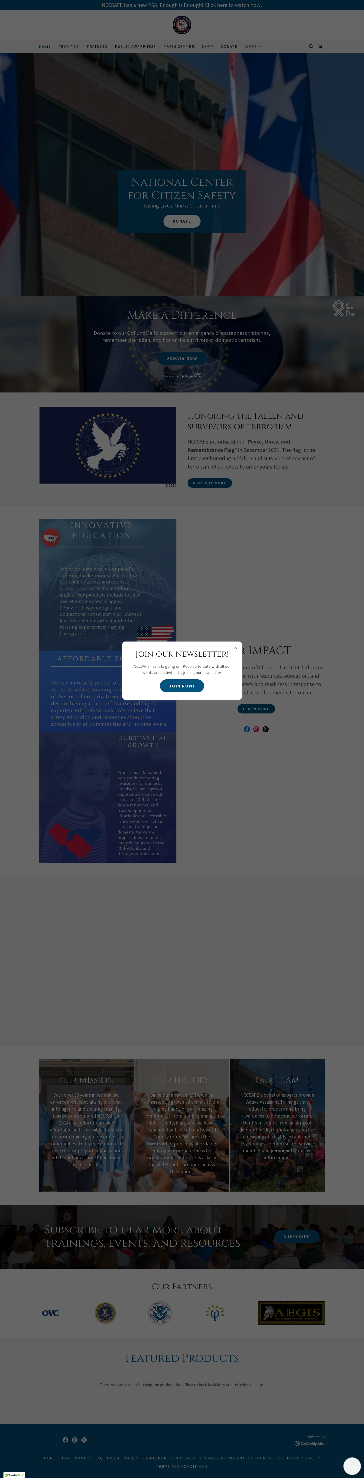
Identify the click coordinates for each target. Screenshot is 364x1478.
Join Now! (182, 686)
